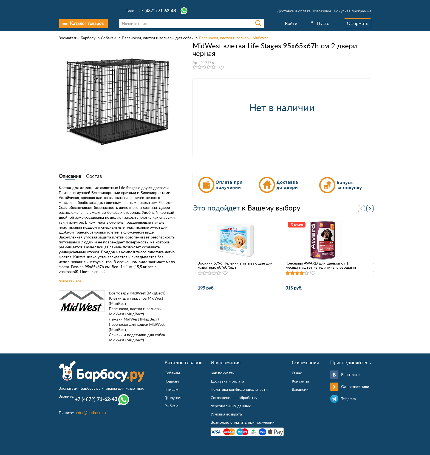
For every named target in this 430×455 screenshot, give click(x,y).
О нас (297, 372)
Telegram (348, 398)
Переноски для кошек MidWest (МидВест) (137, 327)
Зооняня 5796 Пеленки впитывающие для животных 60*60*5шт (235, 265)
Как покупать (222, 372)
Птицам (171, 389)
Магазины (322, 10)
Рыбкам (171, 405)
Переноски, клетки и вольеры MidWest (233, 37)
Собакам (108, 37)
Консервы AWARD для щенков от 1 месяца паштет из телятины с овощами (320, 265)
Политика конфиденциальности (239, 389)
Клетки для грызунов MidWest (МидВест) (136, 301)
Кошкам (172, 381)
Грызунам (173, 397)
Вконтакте (350, 374)
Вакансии (300, 389)
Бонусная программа (352, 10)
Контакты (300, 381)
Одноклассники (355, 386)
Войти (291, 23)
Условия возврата (226, 414)
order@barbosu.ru (90, 413)
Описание (70, 176)
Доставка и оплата (293, 10)
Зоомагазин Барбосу (77, 37)
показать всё (70, 280)
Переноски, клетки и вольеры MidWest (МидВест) (135, 311)
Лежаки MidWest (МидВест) (134, 319)
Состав (94, 176)
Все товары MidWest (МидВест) (137, 293)
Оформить (357, 23)
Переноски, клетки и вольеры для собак (157, 37)
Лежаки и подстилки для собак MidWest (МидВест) (137, 337)
